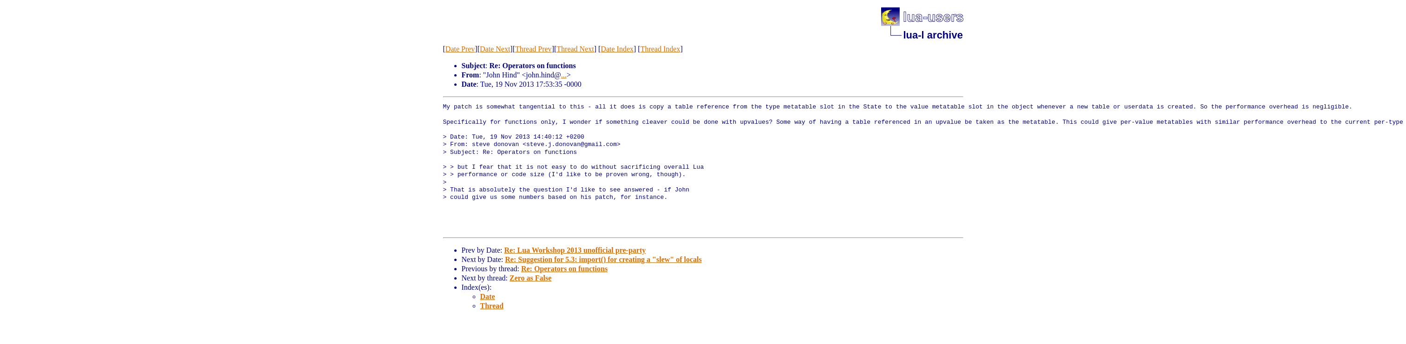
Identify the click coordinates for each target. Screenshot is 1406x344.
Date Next (495, 49)
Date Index (617, 49)
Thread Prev (533, 49)
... (564, 75)
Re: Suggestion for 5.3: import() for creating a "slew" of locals (603, 259)
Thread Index (660, 49)
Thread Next (575, 49)
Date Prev (460, 49)
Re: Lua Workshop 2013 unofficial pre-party (575, 250)
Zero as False (530, 278)
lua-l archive (933, 35)
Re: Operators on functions (564, 269)
